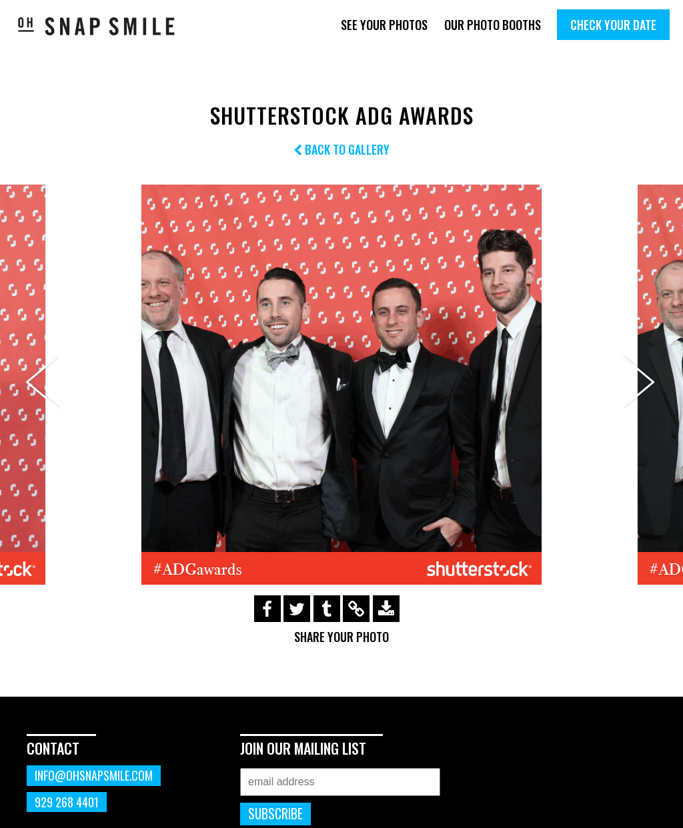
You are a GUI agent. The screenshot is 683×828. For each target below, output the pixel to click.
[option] (341, 384)
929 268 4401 (67, 802)
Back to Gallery (341, 149)
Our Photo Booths (492, 24)
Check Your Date (613, 24)
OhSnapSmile (97, 26)
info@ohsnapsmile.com (94, 775)
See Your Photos (384, 24)
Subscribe (275, 813)
